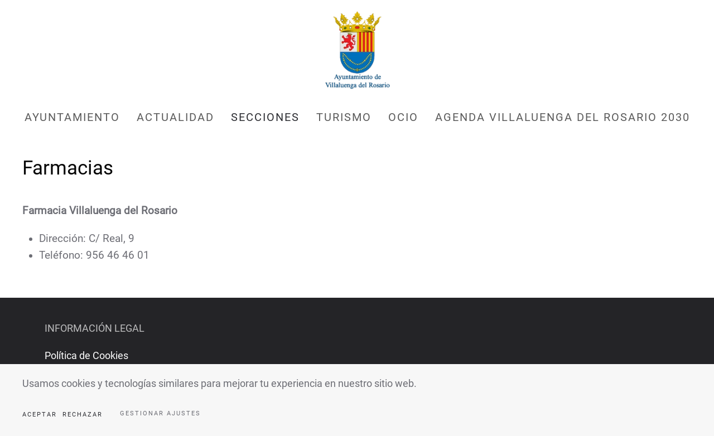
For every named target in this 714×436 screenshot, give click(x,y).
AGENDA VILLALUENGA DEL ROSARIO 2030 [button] (562, 117)
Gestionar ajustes (160, 413)
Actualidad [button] (175, 117)
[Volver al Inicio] (357, 50)
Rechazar (82, 414)
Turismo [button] (344, 117)
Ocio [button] (403, 117)
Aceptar (39, 414)
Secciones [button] (265, 117)
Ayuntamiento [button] (72, 117)
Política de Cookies (86, 355)
